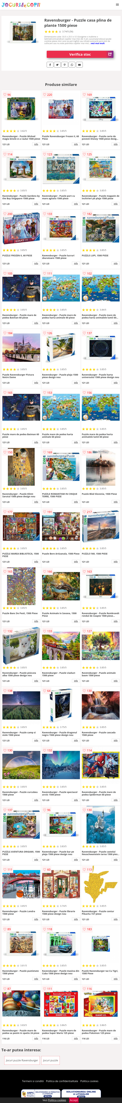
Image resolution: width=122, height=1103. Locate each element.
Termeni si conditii (33, 1081)
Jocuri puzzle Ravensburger (22, 1060)
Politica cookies (89, 1081)
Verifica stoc (91, 54)
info (36, 144)
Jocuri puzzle (50, 1060)
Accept (74, 1100)
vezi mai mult (98, 43)
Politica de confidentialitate (62, 1081)
